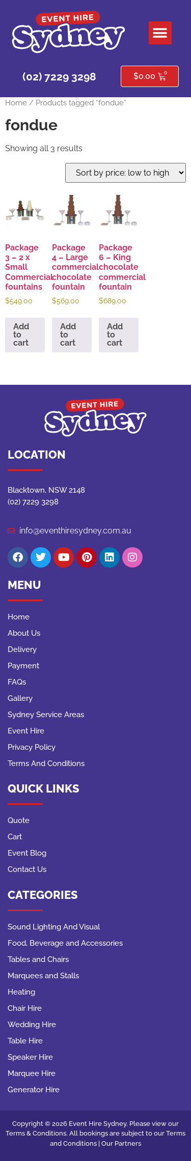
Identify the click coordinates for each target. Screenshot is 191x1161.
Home (16, 102)
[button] (160, 32)
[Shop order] (125, 173)
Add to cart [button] (21, 335)
